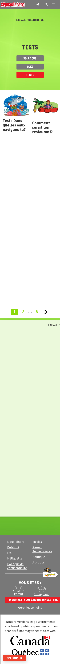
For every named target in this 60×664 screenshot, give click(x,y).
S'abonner (14, 658)
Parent (18, 594)
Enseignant (41, 594)
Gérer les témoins (30, 608)
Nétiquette (14, 558)
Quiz (30, 67)
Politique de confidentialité (17, 566)
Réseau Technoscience (42, 549)
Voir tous (30, 58)
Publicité (13, 547)
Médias (37, 542)
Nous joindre (15, 542)
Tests (30, 75)
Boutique (38, 557)
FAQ (9, 553)
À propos (38, 562)
